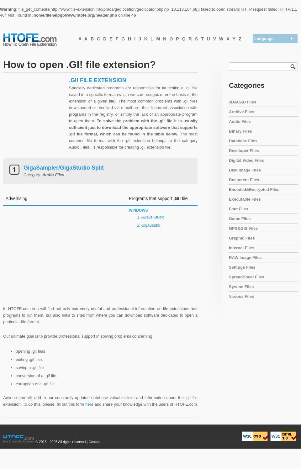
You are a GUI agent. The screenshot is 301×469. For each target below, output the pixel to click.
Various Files (241, 296)
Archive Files (241, 111)
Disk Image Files (245, 170)
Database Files (243, 141)
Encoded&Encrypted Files (254, 189)
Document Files (244, 179)
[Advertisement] (34, 116)
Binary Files (240, 131)
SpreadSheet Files (246, 277)
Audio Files (240, 121)
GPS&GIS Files (243, 228)
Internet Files (241, 247)
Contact (94, 442)
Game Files (240, 218)
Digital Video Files (246, 160)
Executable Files (245, 199)
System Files (241, 286)
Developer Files (244, 150)
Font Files (238, 209)
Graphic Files (242, 238)
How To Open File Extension (37, 39)
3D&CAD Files (242, 102)
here (89, 404)
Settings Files (242, 267)
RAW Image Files (245, 257)
